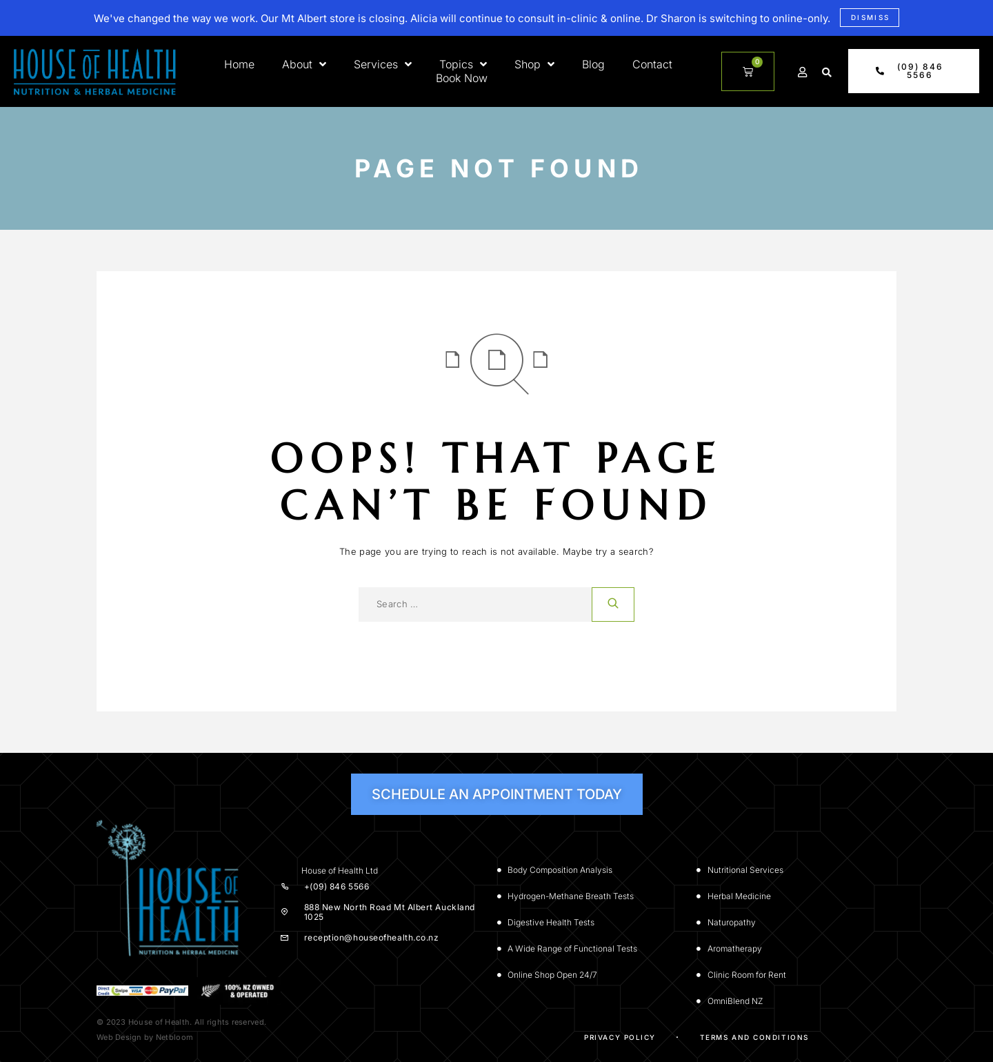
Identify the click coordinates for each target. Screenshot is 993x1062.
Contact (652, 64)
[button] (827, 72)
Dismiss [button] (870, 17)
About (304, 64)
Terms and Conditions (754, 1037)
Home (239, 64)
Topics (463, 64)
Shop (534, 64)
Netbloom (174, 1037)
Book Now (462, 78)
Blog (593, 64)
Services (383, 64)
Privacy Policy (620, 1037)
